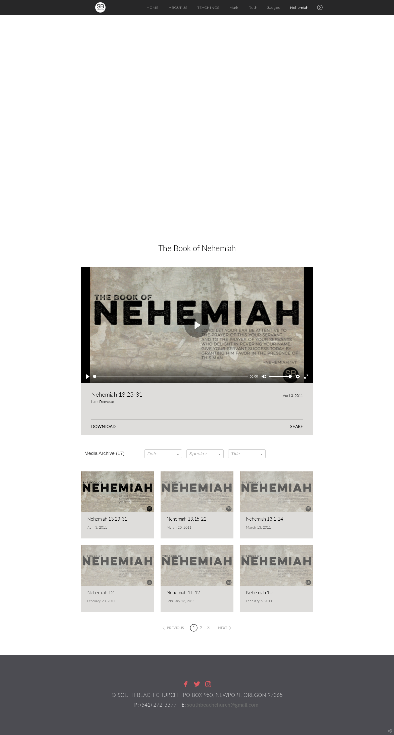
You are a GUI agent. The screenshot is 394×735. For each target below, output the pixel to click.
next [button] (222, 628)
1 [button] (194, 628)
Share (296, 427)
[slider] (170, 376)
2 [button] (201, 628)
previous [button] (175, 628)
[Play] (88, 377)
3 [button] (208, 628)
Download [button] (103, 427)
